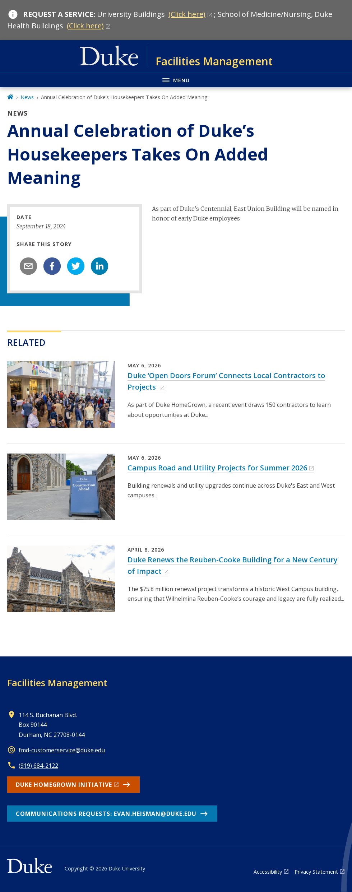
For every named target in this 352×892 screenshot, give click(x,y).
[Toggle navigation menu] (176, 79)
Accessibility (268, 871)
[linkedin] (99, 266)
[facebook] (52, 266)
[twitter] (76, 266)
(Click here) (186, 14)
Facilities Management (57, 682)
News (27, 97)
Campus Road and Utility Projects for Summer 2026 (217, 468)
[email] (28, 266)
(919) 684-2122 (38, 766)
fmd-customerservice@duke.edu (62, 750)
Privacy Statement (316, 871)
